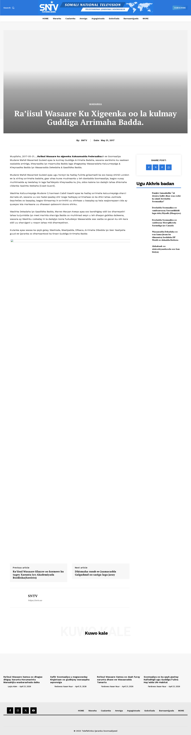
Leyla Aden (12, 686)
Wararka (95, 104)
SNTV (84, 140)
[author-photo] (5, 686)
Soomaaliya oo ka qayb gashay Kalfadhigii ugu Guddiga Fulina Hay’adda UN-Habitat (161, 679)
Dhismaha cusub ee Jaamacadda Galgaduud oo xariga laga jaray (95, 573)
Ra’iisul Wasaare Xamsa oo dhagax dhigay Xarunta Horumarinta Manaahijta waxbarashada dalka (22, 679)
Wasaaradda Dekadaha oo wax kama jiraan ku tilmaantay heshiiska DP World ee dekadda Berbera (165, 235)
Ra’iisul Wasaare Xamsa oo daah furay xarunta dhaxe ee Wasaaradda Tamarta (118, 679)
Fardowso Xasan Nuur (63, 686)
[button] (9, 8)
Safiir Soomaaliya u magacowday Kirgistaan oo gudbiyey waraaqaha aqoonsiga (69, 679)
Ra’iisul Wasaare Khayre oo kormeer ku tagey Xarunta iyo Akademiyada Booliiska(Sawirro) (38, 574)
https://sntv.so (35, 600)
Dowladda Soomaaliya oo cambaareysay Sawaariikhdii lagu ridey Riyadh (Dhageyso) (166, 210)
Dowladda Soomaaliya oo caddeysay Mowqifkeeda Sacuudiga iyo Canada (164, 223)
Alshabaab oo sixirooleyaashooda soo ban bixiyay (166, 249)
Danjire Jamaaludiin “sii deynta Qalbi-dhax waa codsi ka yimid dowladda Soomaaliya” (166, 197)
